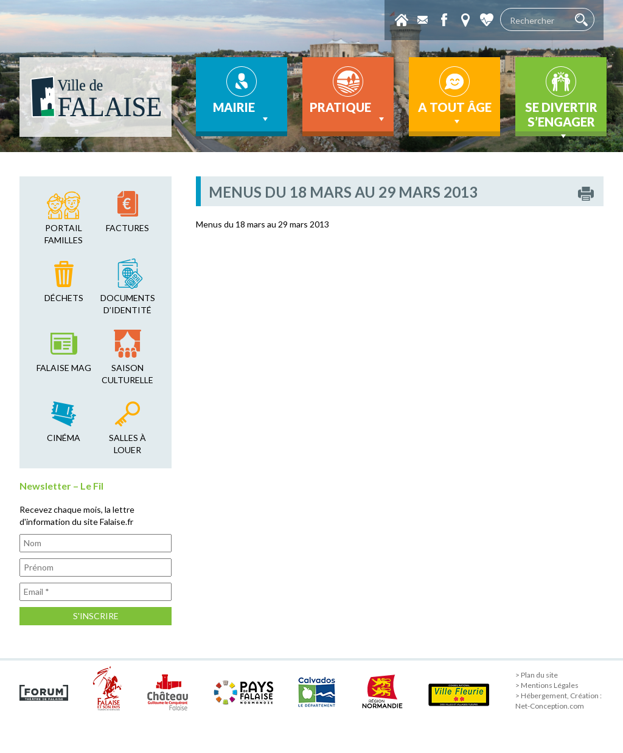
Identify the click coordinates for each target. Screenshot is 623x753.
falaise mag (64, 368)
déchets (63, 298)
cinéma (63, 437)
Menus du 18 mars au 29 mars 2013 (262, 224)
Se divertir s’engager (561, 118)
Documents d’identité (127, 304)
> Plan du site (536, 674)
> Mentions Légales (547, 685)
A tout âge (455, 114)
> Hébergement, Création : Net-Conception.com (558, 700)
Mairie (242, 112)
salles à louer (127, 443)
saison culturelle (127, 374)
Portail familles (63, 234)
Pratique (348, 112)
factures (127, 228)
